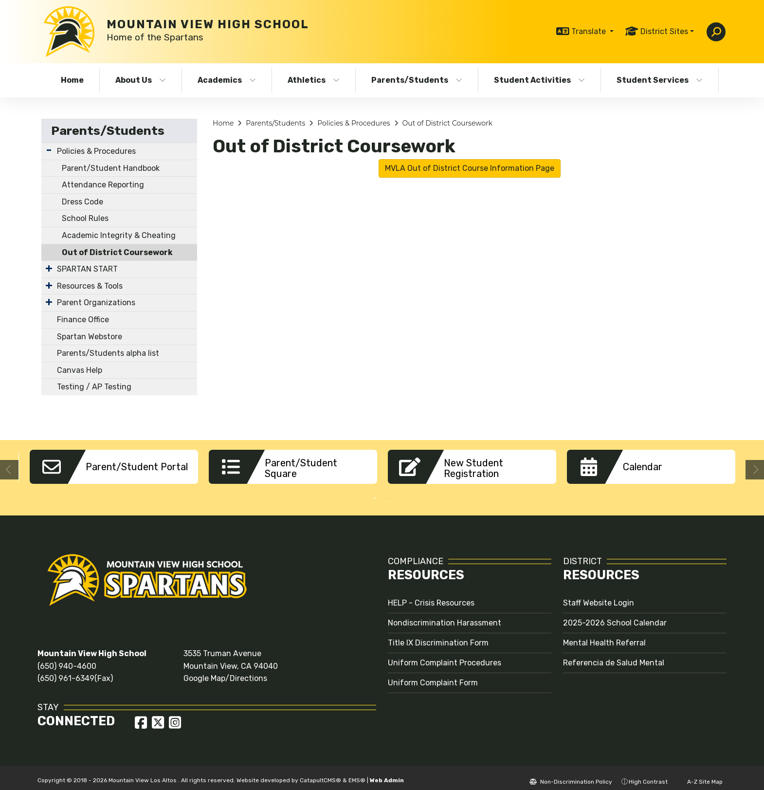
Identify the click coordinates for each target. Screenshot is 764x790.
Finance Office (83, 319)
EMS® (356, 773)
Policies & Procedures (96, 151)
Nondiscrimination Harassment (444, 615)
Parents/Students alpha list (108, 353)
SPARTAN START (87, 269)
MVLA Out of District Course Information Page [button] (469, 168)
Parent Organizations (96, 302)
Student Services (660, 80)
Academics (227, 80)
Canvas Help (79, 370)
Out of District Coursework (117, 252)
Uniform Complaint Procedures (444, 655)
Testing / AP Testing (94, 386)
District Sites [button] (664, 31)
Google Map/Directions (225, 671)
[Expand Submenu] (49, 150)
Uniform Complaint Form (433, 675)
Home (72, 80)
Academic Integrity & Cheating (119, 235)
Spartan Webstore (89, 336)
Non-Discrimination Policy (570, 774)
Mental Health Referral (604, 635)
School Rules (85, 218)
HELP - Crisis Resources (431, 595)
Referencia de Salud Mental (613, 655)
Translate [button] (589, 31)
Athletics (314, 80)
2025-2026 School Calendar (615, 615)
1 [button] (375, 491)
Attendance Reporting (103, 184)
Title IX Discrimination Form (438, 635)
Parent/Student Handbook (111, 168)
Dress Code (82, 201)
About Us (140, 80)
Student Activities (539, 80)
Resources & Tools (90, 286)
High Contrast (648, 774)
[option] (113, 467)
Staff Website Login (598, 595)
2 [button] (389, 491)
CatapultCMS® (320, 773)
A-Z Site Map (700, 774)
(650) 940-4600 (66, 658)
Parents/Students (416, 80)
